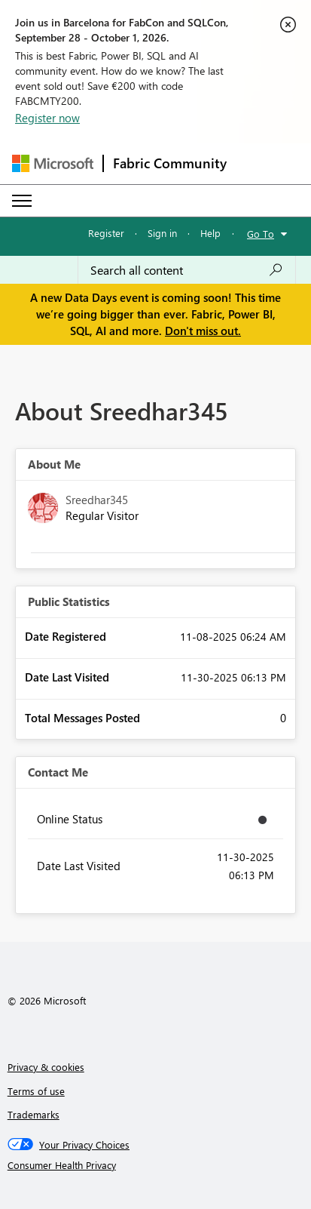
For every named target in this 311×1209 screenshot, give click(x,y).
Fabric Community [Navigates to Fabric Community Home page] (170, 163)
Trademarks (33, 1114)
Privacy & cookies (46, 1066)
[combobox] (187, 270)
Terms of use (36, 1090)
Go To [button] (260, 233)
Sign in (162, 232)
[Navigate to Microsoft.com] (52, 163)
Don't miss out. (203, 330)
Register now (47, 117)
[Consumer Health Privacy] (156, 1165)
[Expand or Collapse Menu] (22, 201)
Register (106, 232)
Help (210, 232)
